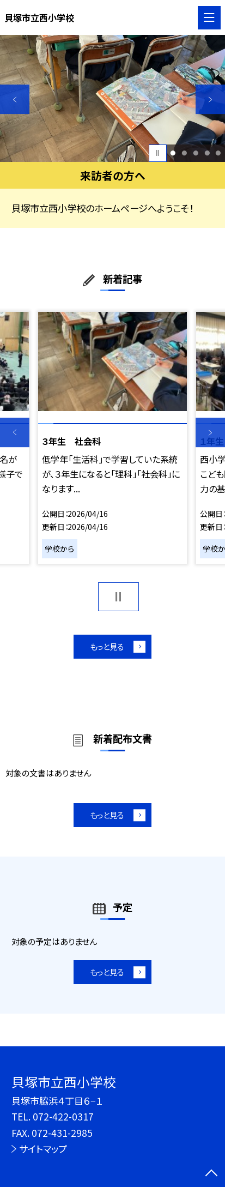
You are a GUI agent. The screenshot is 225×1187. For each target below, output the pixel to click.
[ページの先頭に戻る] (211, 1174)
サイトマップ (43, 1148)
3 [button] (195, 153)
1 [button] (173, 153)
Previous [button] (14, 99)
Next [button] (210, 99)
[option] (112, 98)
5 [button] (218, 153)
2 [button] (184, 153)
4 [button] (207, 153)
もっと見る (106, 647)
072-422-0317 (63, 1116)
